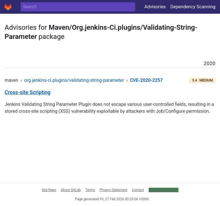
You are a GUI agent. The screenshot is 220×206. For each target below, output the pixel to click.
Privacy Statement (113, 190)
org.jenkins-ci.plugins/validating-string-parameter (74, 80)
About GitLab (71, 190)
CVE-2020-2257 (146, 80)
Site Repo (49, 190)
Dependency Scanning (192, 6)
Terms (90, 190)
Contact (138, 190)
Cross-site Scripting (27, 92)
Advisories (155, 6)
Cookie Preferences (163, 190)
